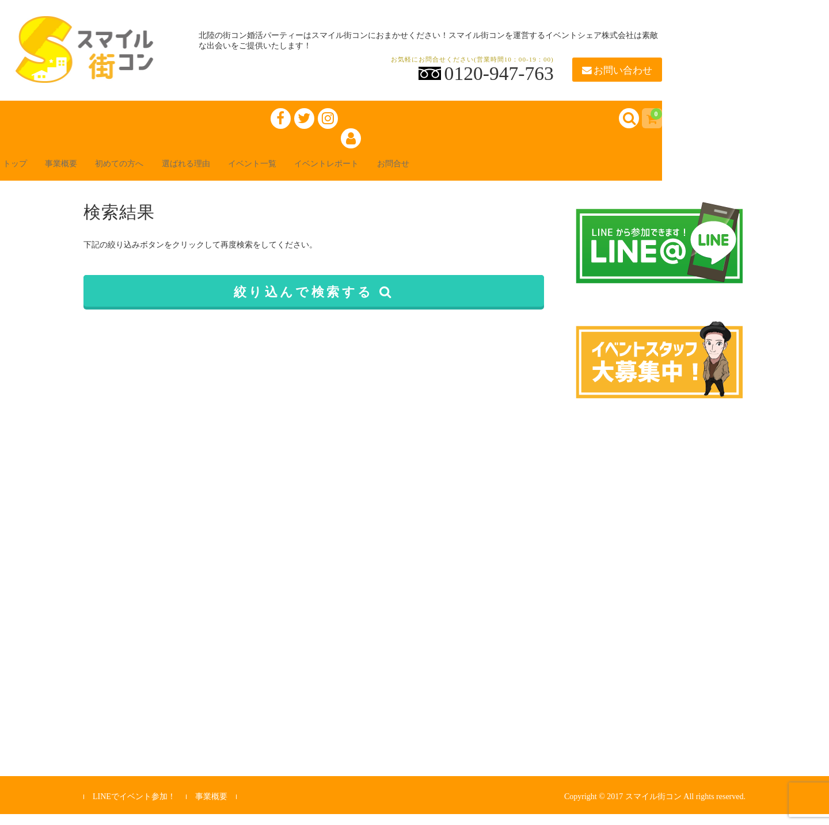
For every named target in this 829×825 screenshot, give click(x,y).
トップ (25, 173)
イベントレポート (394, 173)
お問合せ (472, 173)
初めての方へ (149, 173)
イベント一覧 (306, 173)
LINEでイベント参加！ (134, 807)
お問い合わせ (617, 70)
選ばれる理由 (228, 173)
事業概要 (80, 173)
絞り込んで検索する (314, 303)
